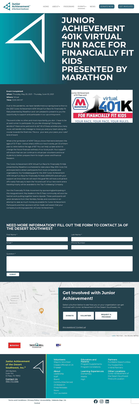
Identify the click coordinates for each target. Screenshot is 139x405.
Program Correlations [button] (90, 367)
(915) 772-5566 (12, 382)
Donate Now (106, 6)
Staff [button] (56, 377)
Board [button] (56, 379)
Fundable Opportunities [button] (119, 362)
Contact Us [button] (12, 379)
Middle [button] (84, 377)
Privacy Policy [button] (33, 400)
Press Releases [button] (60, 388)
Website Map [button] (57, 400)
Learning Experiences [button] (92, 371)
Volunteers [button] (59, 360)
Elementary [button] (86, 374)
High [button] (83, 379)
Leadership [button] (59, 374)
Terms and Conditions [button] (17, 400)
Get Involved (126, 6)
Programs (69, 7)
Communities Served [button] (63, 382)
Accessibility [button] (45, 400)
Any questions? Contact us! (74, 327)
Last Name (76, 235)
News (92, 7)
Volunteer (85, 316)
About (55, 7)
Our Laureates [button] (60, 393)
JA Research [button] (59, 385)
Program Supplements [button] (91, 364)
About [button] (57, 371)
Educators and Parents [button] (88, 361)
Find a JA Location (116, 379)
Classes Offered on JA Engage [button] (63, 366)
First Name (11, 235)
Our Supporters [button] (115, 365)
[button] (59, 7)
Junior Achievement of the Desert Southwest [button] (118, 374)
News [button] (56, 390)
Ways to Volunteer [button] (62, 362)
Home (46, 7)
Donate (70, 316)
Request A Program (106, 315)
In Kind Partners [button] (115, 368)
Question (10, 254)
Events (81, 7)
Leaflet (113, 335)
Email (9, 243)
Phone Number (78, 243)
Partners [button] (112, 360)
